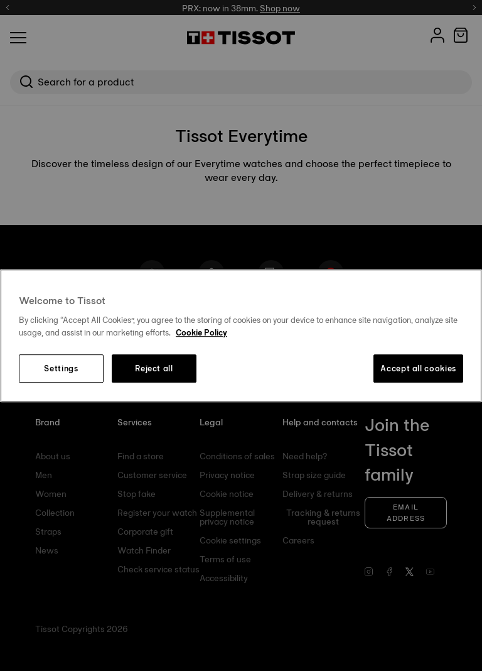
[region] (241, 335)
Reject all (154, 369)
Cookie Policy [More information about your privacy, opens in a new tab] (201, 332)
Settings (61, 369)
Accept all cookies (418, 369)
